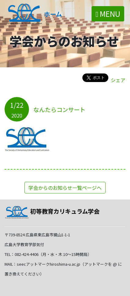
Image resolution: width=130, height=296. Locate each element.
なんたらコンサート (59, 109)
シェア (118, 80)
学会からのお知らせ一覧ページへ (65, 187)
